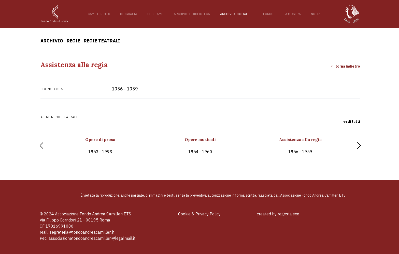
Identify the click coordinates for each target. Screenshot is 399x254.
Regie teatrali (102, 41)
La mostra (292, 14)
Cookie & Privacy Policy (199, 213)
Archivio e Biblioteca (192, 14)
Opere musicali (200, 146)
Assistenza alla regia (300, 146)
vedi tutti (351, 121)
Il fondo (267, 14)
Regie (73, 41)
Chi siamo (155, 14)
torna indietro (345, 66)
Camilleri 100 (99, 14)
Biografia (128, 14)
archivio (51, 41)
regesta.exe (288, 213)
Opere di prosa (100, 146)
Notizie (317, 14)
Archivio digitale (234, 14)
